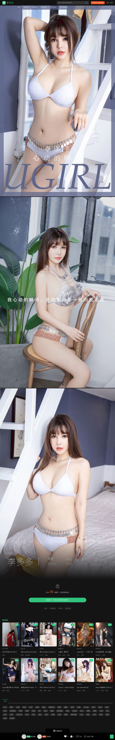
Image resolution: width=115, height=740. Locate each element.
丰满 (102, 690)
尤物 (65, 690)
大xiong (86, 707)
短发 (49, 690)
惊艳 (3, 655)
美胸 (79, 707)
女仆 (27, 714)
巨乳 (33, 714)
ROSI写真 (5, 648)
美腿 (59, 707)
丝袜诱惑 (12, 711)
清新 (33, 711)
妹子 (31, 707)
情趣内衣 (51, 707)
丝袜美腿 (59, 711)
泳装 (88, 714)
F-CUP (41, 655)
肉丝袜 (75, 711)
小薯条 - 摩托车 (63, 652)
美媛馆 (97, 684)
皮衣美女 (27, 655)
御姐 (66, 714)
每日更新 (44, 7)
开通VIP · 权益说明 (97, 2)
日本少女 (19, 714)
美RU (100, 707)
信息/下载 (90, 736)
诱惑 (46, 655)
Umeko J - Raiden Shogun (66, 687)
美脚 (27, 711)
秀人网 (23, 648)
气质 (101, 714)
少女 (81, 714)
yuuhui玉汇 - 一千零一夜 (85, 652)
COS (5, 707)
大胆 (101, 711)
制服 (52, 711)
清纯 (45, 711)
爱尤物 (33, 736)
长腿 (68, 655)
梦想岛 (10, 3)
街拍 (5, 718)
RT (39, 711)
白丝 (94, 714)
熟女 (46, 714)
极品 (43, 707)
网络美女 (60, 648)
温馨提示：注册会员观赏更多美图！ (57, 600)
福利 (37, 707)
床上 (81, 711)
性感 (18, 707)
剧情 (3, 690)
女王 (78, 655)
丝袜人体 (98, 655)
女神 (72, 707)
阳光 (40, 714)
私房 (64, 655)
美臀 (88, 711)
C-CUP (97, 690)
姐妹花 (79, 690)
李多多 (48, 736)
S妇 (107, 711)
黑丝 (24, 707)
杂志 (5, 711)
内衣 (107, 707)
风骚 (53, 714)
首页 (19, 7)
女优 (5, 714)
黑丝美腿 (73, 714)
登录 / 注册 (109, 2)
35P (80, 736)
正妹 (67, 711)
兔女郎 (12, 718)
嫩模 (66, 707)
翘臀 (94, 711)
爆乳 (45, 690)
